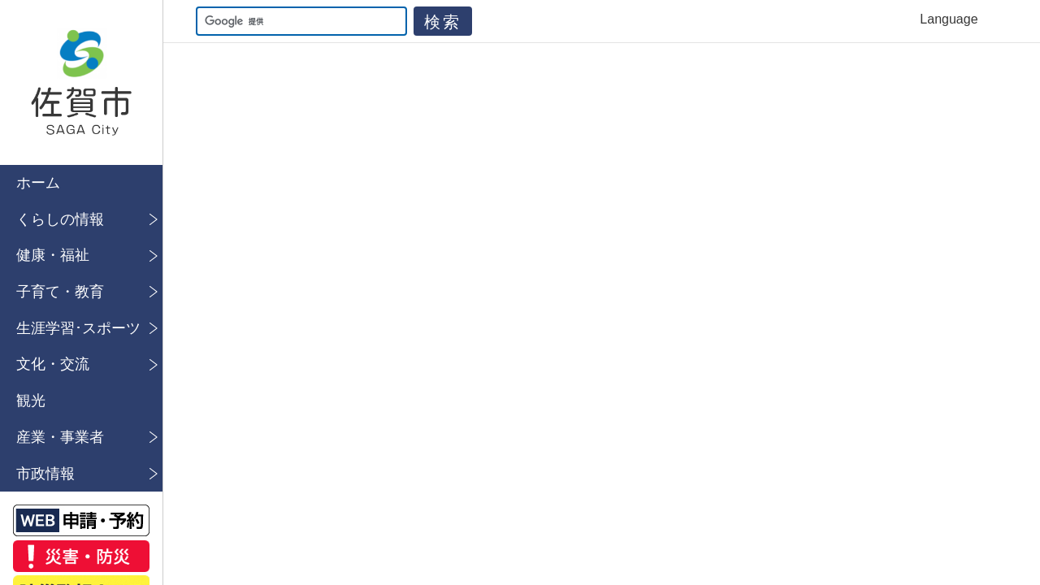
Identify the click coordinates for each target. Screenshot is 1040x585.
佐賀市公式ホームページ (81, 82)
